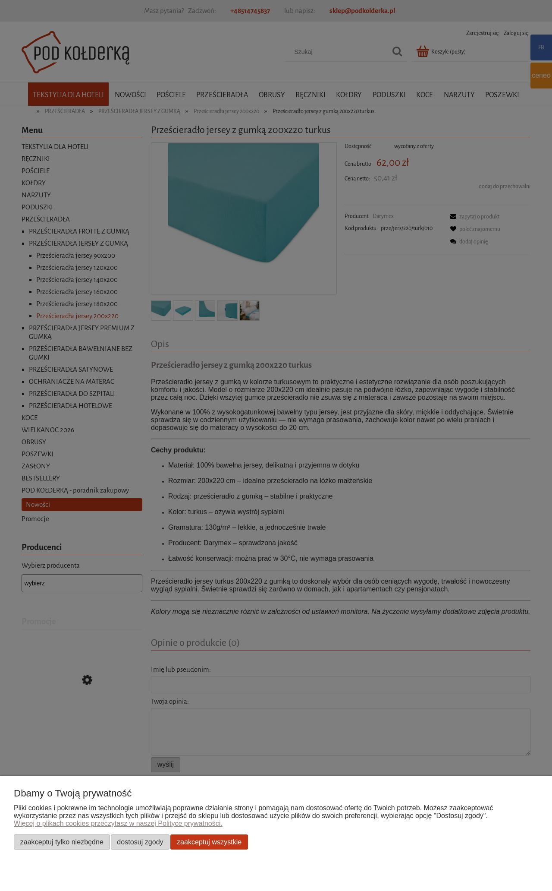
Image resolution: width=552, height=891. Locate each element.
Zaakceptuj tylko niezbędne (62, 842)
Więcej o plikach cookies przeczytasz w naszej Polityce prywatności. (118, 823)
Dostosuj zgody (140, 842)
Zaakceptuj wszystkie (209, 842)
